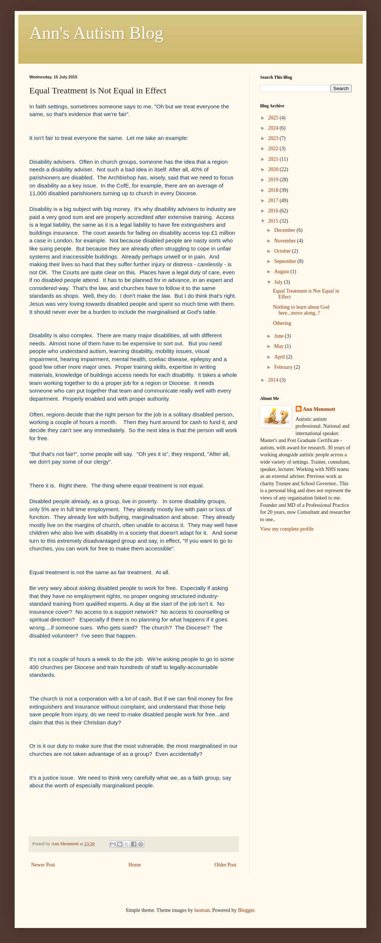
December (285, 230)
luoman (202, 910)
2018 (274, 190)
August (282, 271)
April (280, 357)
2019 (274, 179)
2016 (274, 211)
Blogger (246, 910)
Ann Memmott (319, 409)
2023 (274, 138)
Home (135, 865)
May (279, 346)
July (279, 282)
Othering (282, 323)
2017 (274, 200)
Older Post (226, 865)
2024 (274, 128)
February (284, 367)
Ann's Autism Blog (96, 32)
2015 (274, 221)
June (279, 336)
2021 (274, 159)
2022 (274, 148)
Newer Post (43, 865)
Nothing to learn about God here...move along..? (301, 310)
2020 (274, 169)
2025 (274, 117)
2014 (274, 380)
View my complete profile (287, 529)
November (285, 241)
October (283, 251)
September (285, 261)
